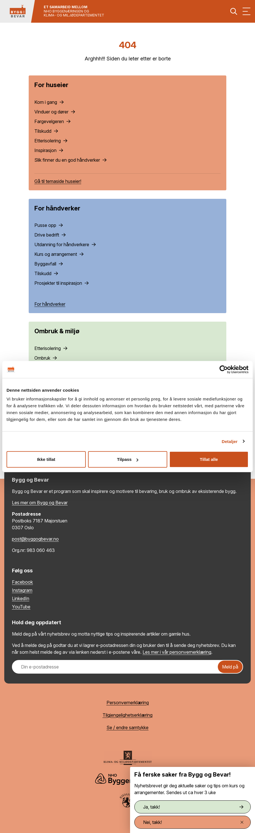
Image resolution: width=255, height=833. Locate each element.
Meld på (230, 667)
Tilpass (127, 459)
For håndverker (49, 304)
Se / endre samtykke (127, 727)
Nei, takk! (193, 822)
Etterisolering (50, 141)
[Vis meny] (246, 11)
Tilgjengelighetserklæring (127, 715)
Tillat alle (209, 459)
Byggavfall (48, 264)
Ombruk (45, 358)
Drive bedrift (50, 235)
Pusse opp (48, 225)
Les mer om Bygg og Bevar (40, 502)
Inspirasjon (48, 150)
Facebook (22, 582)
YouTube (21, 607)
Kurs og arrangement (58, 254)
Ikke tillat (46, 459)
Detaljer (230, 441)
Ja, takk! (193, 807)
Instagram (22, 590)
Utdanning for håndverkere (65, 244)
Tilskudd (46, 131)
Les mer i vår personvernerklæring (177, 652)
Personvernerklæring (127, 702)
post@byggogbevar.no (35, 539)
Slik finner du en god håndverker (70, 160)
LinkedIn (20, 598)
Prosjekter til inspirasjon (61, 283)
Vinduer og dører (54, 112)
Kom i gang (49, 102)
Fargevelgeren (52, 121)
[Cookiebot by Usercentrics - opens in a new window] (223, 369)
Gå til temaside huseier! (57, 181)
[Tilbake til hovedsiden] (17, 11)
